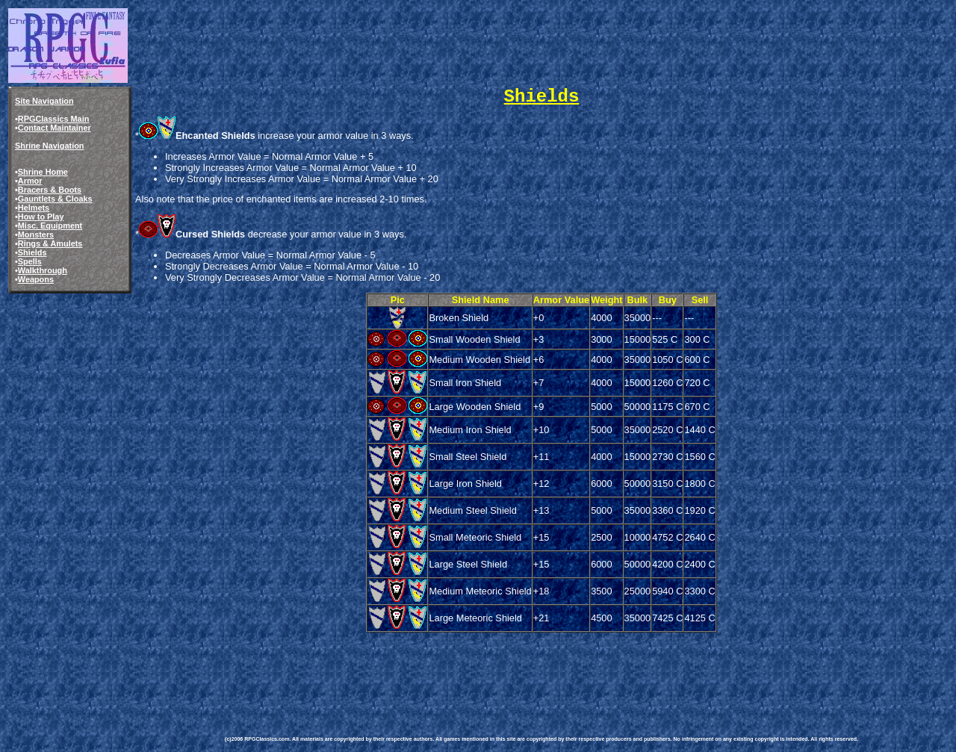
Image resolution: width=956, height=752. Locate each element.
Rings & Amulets (50, 243)
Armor (30, 180)
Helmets (33, 207)
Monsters (36, 234)
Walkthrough (42, 270)
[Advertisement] (497, 668)
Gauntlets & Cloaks (55, 198)
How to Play (41, 216)
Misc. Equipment (50, 225)
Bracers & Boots (49, 189)
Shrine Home (43, 171)
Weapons (36, 279)
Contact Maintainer (54, 127)
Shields (32, 252)
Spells (30, 261)
